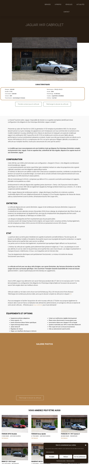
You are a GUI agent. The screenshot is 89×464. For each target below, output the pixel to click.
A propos (58, 4)
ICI (71, 294)
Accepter (51, 457)
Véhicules (68, 4)
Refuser (66, 457)
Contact (67, 12)
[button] (85, 445)
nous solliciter (37, 305)
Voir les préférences (80, 457)
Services (48, 4)
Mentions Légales (70, 460)
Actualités (80, 4)
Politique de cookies (61, 460)
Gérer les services (50, 452)
